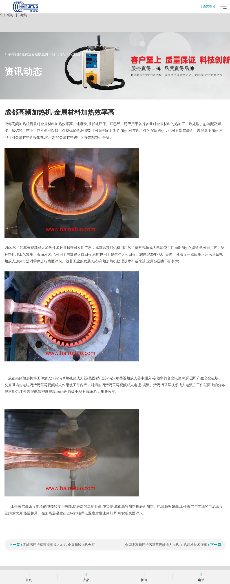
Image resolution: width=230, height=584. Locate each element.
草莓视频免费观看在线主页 (28, 54)
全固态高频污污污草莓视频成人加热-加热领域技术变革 (166, 545)
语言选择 (208, 6)
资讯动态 (58, 54)
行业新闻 (75, 54)
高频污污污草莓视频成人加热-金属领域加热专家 (59, 545)
